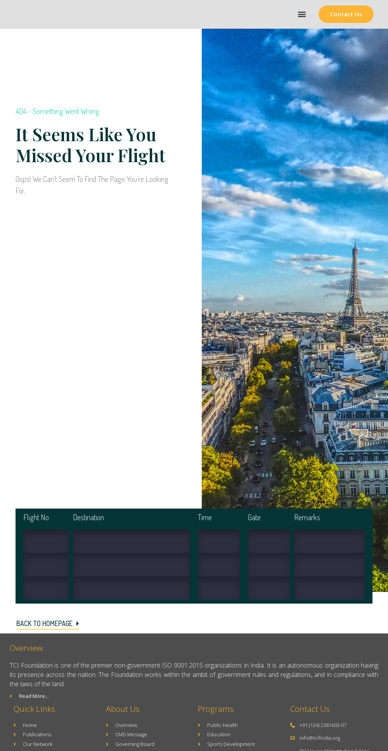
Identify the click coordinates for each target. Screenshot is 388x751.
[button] (301, 14)
